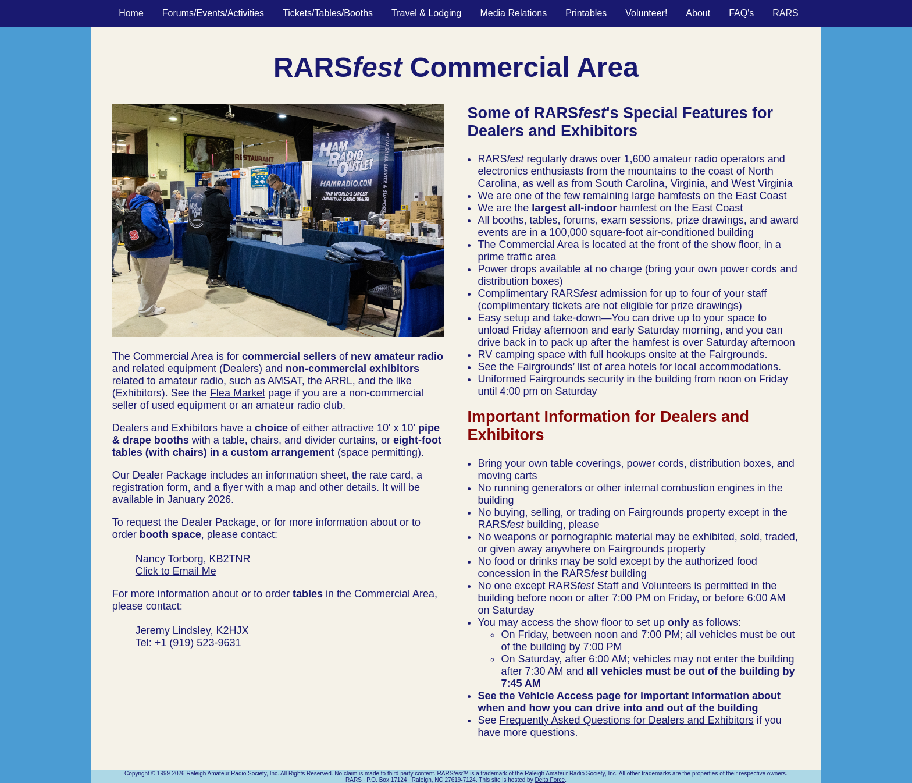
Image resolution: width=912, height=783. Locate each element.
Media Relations (513, 13)
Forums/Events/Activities (213, 13)
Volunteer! (646, 13)
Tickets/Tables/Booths (328, 13)
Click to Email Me (176, 571)
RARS (785, 13)
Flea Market (237, 393)
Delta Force (550, 780)
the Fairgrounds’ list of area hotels (578, 367)
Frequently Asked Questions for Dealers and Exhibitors (627, 720)
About (698, 13)
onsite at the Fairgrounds (706, 354)
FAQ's (741, 13)
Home (131, 13)
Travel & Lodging (426, 13)
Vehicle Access (555, 695)
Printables (586, 13)
